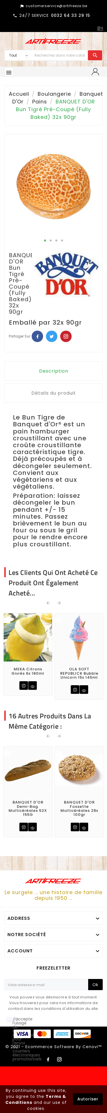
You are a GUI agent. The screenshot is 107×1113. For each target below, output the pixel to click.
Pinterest (66, 336)
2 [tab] (51, 240)
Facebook (37, 336)
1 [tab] (45, 240)
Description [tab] (53, 371)
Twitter (51, 336)
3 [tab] (56, 240)
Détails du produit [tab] (53, 393)
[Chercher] (60, 55)
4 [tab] (62, 240)
